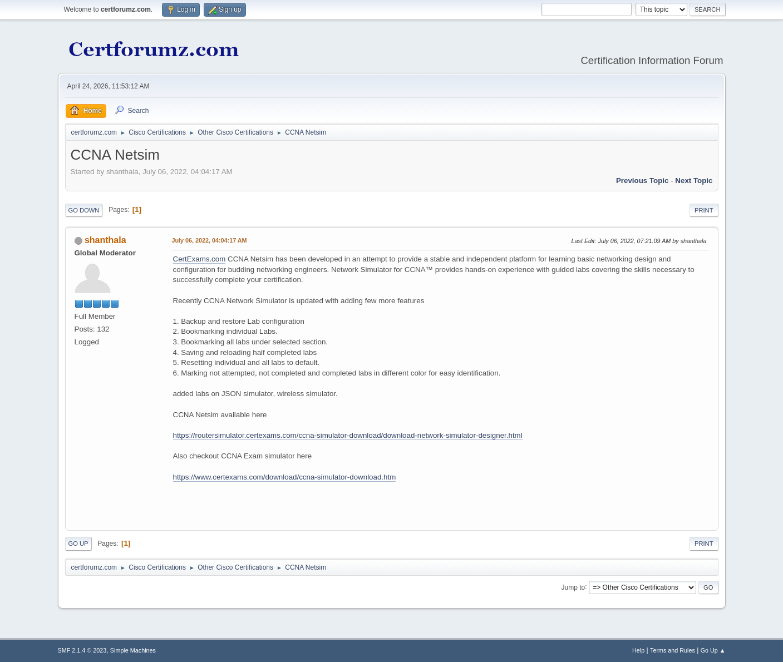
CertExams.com (199, 259)
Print (704, 210)
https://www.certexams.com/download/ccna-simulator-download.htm (284, 477)
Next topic (693, 180)
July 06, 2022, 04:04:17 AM (209, 240)
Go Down (84, 210)
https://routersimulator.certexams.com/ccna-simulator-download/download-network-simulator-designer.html (348, 435)
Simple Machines (133, 650)
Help (638, 650)
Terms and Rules (672, 650)
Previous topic (642, 180)
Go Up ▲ (713, 650)
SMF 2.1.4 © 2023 (82, 650)
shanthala (105, 240)
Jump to (573, 587)
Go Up (78, 543)
